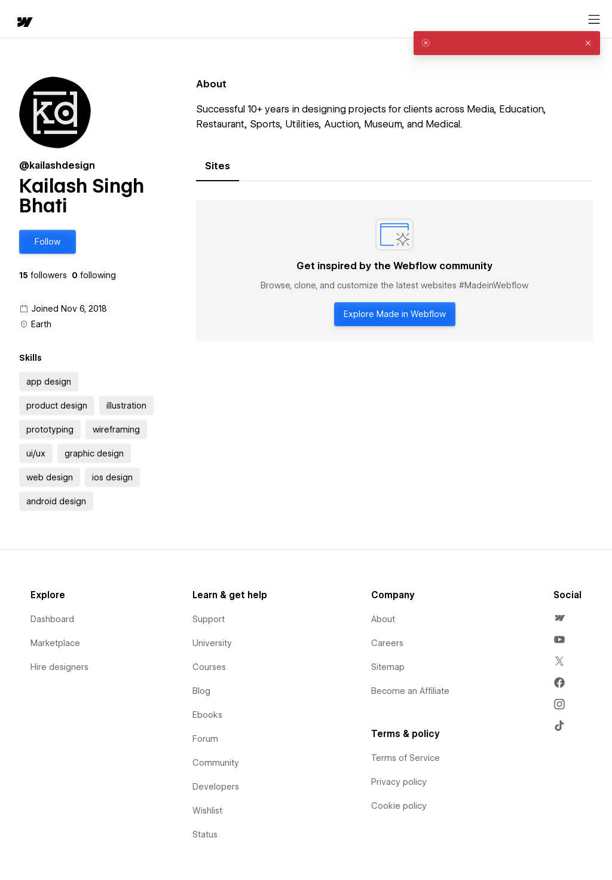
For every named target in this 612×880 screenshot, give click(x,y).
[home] (23, 23)
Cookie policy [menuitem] (399, 806)
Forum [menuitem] (205, 739)
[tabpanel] (394, 271)
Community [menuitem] (215, 763)
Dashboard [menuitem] (52, 619)
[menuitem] (559, 618)
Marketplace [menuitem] (55, 643)
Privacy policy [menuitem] (399, 782)
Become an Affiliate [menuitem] (410, 691)
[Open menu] (594, 20)
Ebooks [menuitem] (207, 715)
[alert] (507, 43)
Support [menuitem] (208, 619)
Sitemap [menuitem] (388, 667)
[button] (47, 242)
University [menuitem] (212, 643)
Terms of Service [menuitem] (405, 758)
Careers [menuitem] (387, 643)
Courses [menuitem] (209, 667)
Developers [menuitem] (215, 786)
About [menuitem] (383, 619)
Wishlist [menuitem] (207, 810)
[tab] (217, 166)
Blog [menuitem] (201, 691)
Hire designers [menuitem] (59, 667)
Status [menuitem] (205, 834)
